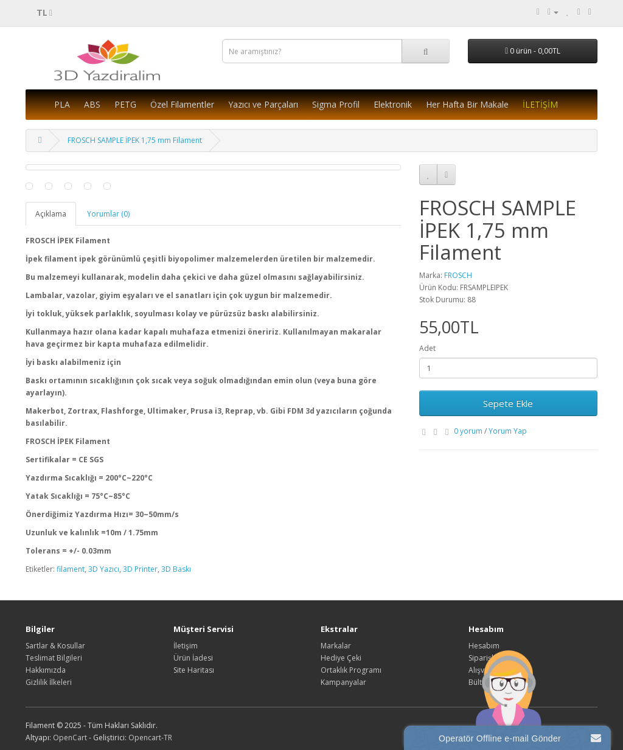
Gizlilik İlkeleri (49, 682)
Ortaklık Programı (351, 670)
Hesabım (483, 646)
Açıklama (50, 214)
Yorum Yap (508, 431)
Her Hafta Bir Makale (467, 104)
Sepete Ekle (508, 403)
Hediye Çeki (341, 658)
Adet (427, 348)
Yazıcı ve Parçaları (263, 104)
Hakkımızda (46, 670)
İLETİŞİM (540, 104)
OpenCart (70, 737)
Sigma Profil (336, 104)
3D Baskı (176, 569)
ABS (92, 104)
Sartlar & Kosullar (55, 646)
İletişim (185, 646)
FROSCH (458, 275)
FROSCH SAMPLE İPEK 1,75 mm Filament (135, 140)
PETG (125, 104)
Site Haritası (193, 670)
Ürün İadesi (193, 658)
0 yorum (468, 431)
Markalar (336, 646)
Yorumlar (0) (108, 214)
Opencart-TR (150, 737)
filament (71, 569)
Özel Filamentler (182, 104)
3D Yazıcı (103, 569)
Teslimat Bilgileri (54, 658)
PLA (62, 104)
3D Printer (140, 569)
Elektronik (393, 104)
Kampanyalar (343, 682)
